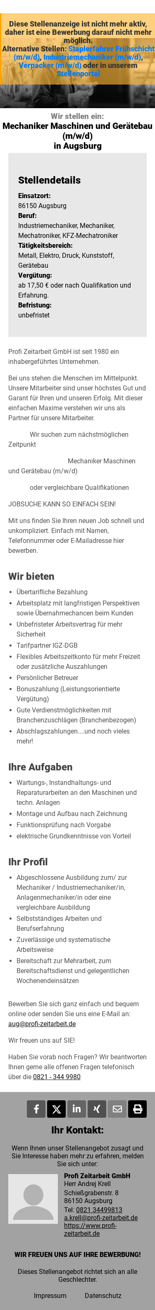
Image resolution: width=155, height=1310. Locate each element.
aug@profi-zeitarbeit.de (42, 1024)
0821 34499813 (99, 1210)
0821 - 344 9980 (57, 1077)
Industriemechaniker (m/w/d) (92, 57)
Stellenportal (78, 74)
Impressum (50, 1296)
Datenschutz (103, 1296)
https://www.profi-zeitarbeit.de (90, 1229)
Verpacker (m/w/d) (50, 65)
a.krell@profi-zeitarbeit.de (101, 1218)
